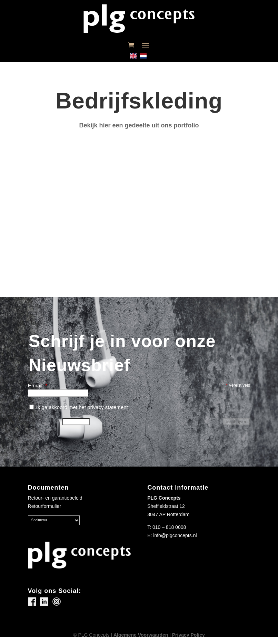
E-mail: (38, 385)
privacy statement (107, 407)
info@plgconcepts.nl (175, 535)
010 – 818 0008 (169, 527)
